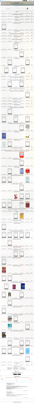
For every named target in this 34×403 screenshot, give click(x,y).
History (5, 0)
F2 (31, 0)
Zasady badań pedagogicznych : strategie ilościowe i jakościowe (18, 367)
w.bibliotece (15, 377)
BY (26, 0)
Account (9, 0)
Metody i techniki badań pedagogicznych (9, 367)
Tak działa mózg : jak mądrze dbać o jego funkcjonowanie (23, 368)
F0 (29, 0)
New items (3, 0)
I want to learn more (15, 402)
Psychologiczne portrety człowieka (22, 367)
